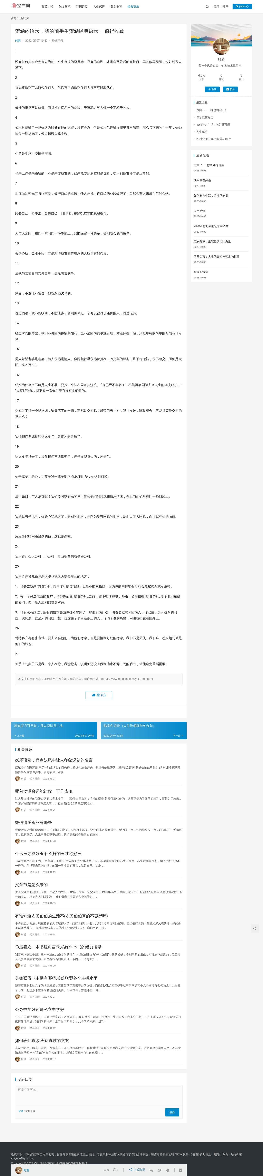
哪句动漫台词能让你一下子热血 (43, 793)
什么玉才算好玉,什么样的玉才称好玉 (48, 858)
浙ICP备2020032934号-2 (71, 1163)
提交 (173, 1124)
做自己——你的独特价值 (211, 110)
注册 (225, 6)
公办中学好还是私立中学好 (39, 1020)
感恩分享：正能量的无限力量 (212, 241)
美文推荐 (118, 6)
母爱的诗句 (201, 272)
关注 (212, 89)
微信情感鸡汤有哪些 (33, 825)
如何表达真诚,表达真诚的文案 (42, 1053)
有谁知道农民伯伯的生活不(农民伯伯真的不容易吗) (61, 923)
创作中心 (242, 6)
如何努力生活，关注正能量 (213, 124)
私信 (230, 89)
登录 (216, 6)
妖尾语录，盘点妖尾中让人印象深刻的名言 (54, 760)
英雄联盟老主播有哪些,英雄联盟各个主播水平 (56, 988)
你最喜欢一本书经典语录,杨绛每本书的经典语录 (58, 955)
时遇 (18, 40)
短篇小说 (50, 6)
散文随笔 (67, 6)
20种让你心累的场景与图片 (213, 139)
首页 (13, 18)
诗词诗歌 (84, 6)
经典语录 (135, 6)
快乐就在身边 (204, 117)
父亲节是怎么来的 (31, 890)
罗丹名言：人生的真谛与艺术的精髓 (217, 256)
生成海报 (137, 1170)
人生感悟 (101, 6)
